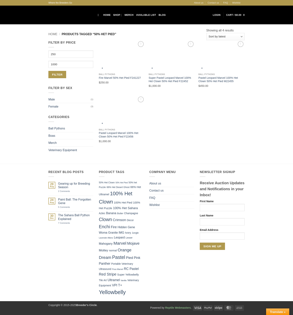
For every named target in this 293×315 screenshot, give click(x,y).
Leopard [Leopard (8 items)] (119, 237)
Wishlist (236, 2)
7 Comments (68, 223)
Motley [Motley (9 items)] (103, 250)
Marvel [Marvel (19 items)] (119, 243)
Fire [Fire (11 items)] (114, 227)
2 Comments (68, 191)
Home (106, 14)
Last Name (206, 215)
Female (53, 106)
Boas (51, 135)
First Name (207, 201)
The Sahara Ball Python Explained (74, 217)
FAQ (225, 2)
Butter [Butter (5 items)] (120, 213)
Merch (128, 14)
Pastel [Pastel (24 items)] (118, 257)
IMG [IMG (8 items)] (121, 232)
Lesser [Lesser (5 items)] (129, 237)
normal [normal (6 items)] (113, 250)
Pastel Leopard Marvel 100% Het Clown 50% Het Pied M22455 (218, 79)
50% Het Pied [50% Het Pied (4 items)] (121, 182)
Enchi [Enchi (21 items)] (104, 226)
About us (198, 2)
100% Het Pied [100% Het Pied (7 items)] (123, 202)
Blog (162, 14)
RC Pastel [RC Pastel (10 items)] (131, 269)
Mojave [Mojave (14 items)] (133, 243)
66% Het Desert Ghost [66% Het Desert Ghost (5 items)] (118, 187)
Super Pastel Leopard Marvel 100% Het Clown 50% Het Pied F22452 (170, 79)
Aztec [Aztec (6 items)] (102, 213)
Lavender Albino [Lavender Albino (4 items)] (106, 238)
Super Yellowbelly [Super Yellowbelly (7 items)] (128, 274)
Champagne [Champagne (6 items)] (131, 213)
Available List (146, 14)
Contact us (213, 2)
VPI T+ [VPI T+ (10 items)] (117, 285)
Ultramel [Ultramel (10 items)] (114, 280)
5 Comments (68, 207)
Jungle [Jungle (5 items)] (135, 233)
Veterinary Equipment (62, 150)
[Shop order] (225, 36)
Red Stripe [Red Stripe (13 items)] (107, 274)
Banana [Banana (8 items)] (111, 213)
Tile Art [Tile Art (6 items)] (103, 280)
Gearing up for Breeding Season (74, 185)
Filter (57, 74)
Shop (117, 15)
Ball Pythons (56, 128)
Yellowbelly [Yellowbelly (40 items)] (112, 292)
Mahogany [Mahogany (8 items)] (106, 243)
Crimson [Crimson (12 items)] (119, 220)
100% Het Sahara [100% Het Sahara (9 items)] (125, 208)
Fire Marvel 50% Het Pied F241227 (120, 77)
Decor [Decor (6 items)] (130, 220)
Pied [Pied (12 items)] (129, 258)
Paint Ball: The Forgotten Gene (74, 201)
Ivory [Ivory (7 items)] (128, 232)
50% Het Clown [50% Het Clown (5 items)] (107, 182)
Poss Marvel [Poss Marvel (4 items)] (117, 269)
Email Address (209, 229)
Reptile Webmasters (178, 307)
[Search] (99, 15)
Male (51, 99)
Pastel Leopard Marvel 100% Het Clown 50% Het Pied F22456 (118, 134)
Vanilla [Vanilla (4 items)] (124, 280)
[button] (217, 15)
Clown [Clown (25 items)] (105, 219)
